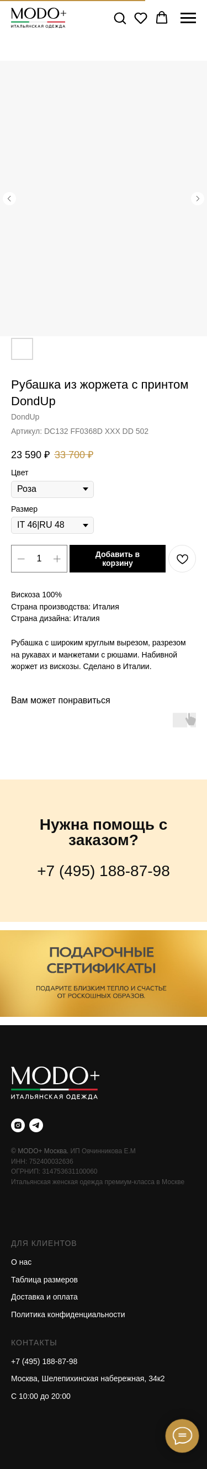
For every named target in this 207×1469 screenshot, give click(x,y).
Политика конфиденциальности (68, 1314)
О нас (21, 1262)
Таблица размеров (44, 1279)
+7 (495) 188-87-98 (103, 870)
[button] (119, 17)
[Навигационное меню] (188, 18)
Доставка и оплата (44, 1296)
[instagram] (18, 1125)
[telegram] (36, 1125)
